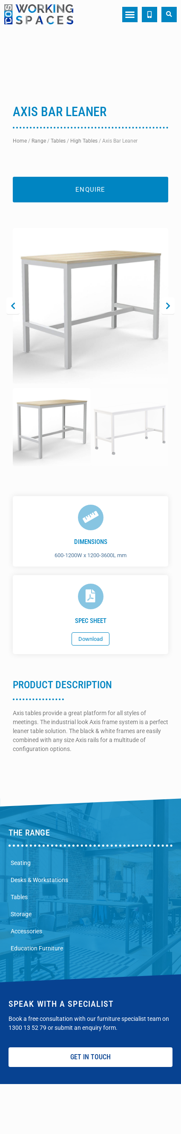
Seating (21, 862)
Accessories (26, 931)
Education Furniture (37, 948)
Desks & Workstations (39, 880)
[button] (130, 14)
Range (39, 141)
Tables (58, 141)
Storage (21, 914)
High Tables (84, 141)
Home (20, 141)
